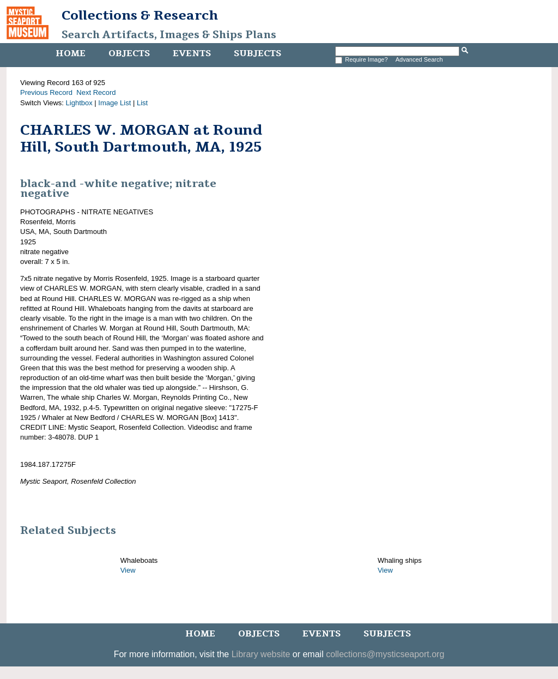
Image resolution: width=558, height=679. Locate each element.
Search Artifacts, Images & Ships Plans (169, 35)
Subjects (257, 53)
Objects (129, 53)
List (142, 103)
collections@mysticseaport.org (385, 654)
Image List (114, 103)
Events (192, 53)
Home (71, 53)
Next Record (96, 92)
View (128, 570)
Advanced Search (419, 59)
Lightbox (79, 103)
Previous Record (46, 92)
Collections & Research (140, 15)
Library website (261, 654)
